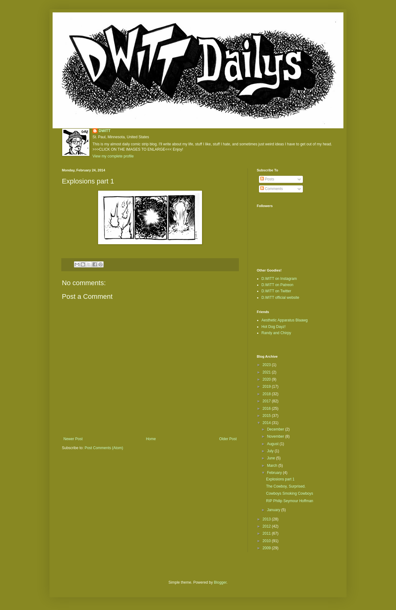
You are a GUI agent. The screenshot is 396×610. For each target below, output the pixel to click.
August (273, 444)
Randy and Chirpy (276, 333)
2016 (267, 408)
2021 (267, 372)
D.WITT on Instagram (279, 278)
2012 (267, 526)
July (271, 451)
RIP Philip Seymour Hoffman (289, 501)
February (275, 473)
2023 (267, 365)
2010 (267, 541)
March (272, 465)
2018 (267, 394)
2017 (267, 401)
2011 (267, 533)
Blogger (220, 582)
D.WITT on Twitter (276, 291)
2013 (267, 519)
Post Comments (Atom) (103, 448)
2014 (267, 423)
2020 (267, 379)
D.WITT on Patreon (277, 285)
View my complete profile (113, 156)
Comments (271, 189)
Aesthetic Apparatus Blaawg (284, 320)
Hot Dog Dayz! (273, 327)
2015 (267, 415)
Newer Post (73, 439)
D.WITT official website (280, 297)
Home (151, 439)
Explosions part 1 (280, 479)
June (271, 458)
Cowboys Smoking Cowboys (289, 493)
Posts (267, 179)
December (276, 429)
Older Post (228, 439)
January (274, 510)
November (276, 436)
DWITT (104, 131)
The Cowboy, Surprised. (286, 486)
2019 (267, 386)
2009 (267, 548)
